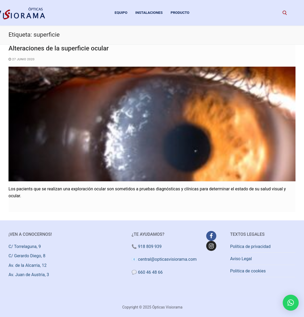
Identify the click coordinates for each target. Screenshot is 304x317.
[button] (291, 303)
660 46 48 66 (150, 272)
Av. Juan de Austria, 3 (29, 274)
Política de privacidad (250, 246)
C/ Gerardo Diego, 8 (27, 255)
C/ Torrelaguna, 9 (25, 246)
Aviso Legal (241, 258)
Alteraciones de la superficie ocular (59, 48)
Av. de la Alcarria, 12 (28, 265)
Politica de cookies (248, 270)
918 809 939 (150, 246)
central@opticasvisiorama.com (167, 259)
